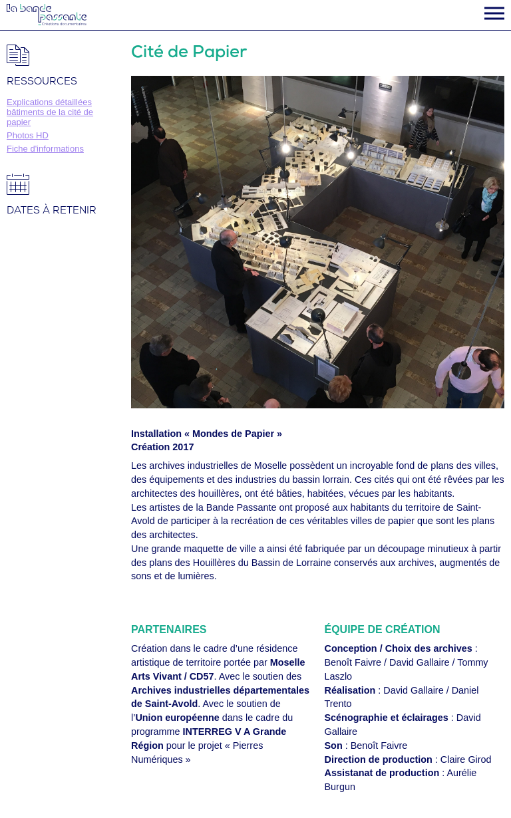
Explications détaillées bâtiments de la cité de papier (50, 112)
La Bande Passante (46, 15)
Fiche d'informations (45, 149)
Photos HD (28, 135)
